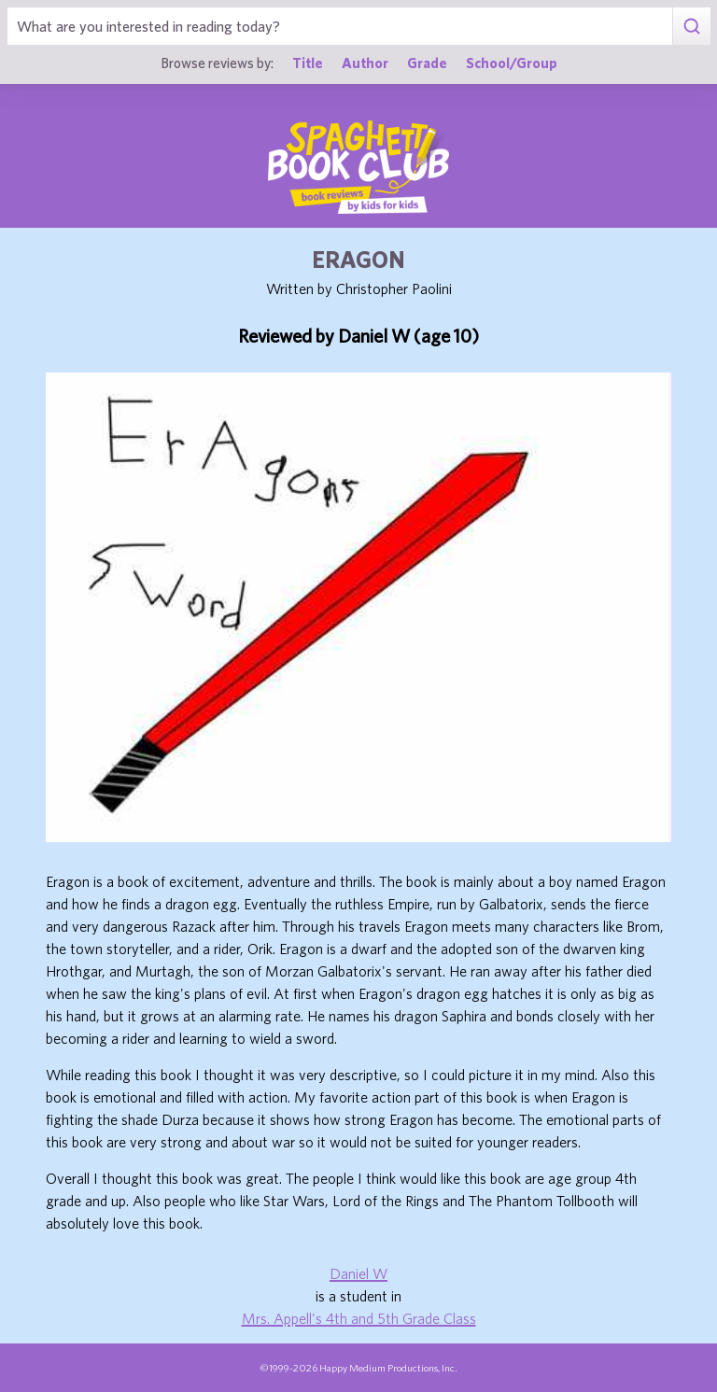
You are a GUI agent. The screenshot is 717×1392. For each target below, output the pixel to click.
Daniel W (358, 1273)
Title (307, 62)
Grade (427, 62)
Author (365, 62)
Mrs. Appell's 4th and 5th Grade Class (359, 1318)
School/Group (511, 62)
